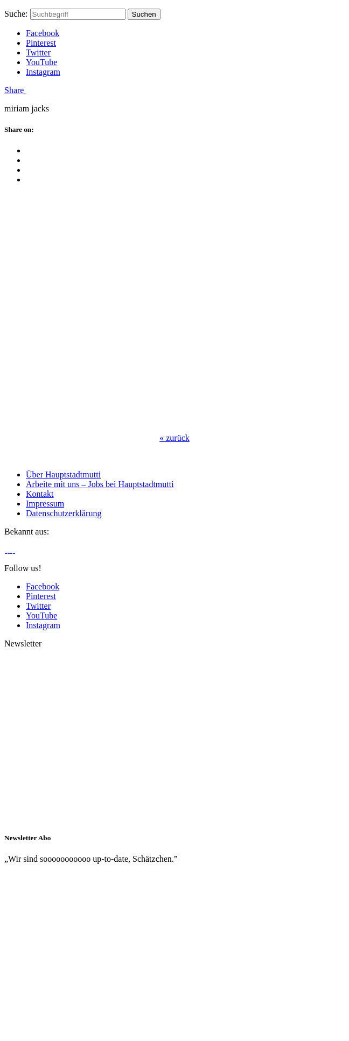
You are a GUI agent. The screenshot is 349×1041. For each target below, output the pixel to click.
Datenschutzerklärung (63, 513)
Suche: (16, 13)
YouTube (41, 62)
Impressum (45, 503)
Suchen (144, 14)
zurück (174, 437)
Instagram (43, 71)
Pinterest (41, 42)
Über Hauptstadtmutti (63, 474)
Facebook (42, 33)
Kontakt (40, 493)
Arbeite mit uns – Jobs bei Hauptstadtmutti (100, 484)
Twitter (38, 52)
